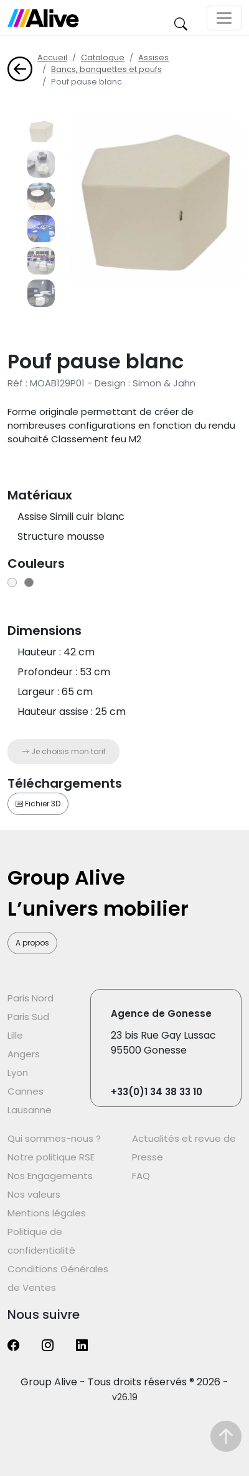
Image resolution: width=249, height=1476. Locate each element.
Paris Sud (28, 1016)
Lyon (17, 1072)
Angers (23, 1053)
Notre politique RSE (51, 1157)
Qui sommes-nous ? (54, 1138)
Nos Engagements (50, 1175)
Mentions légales (46, 1212)
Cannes (25, 1091)
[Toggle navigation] (224, 18)
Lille (15, 1035)
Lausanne (29, 1109)
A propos (32, 942)
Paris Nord (30, 997)
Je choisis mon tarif (64, 751)
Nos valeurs (33, 1194)
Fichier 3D (38, 803)
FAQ (141, 1175)
